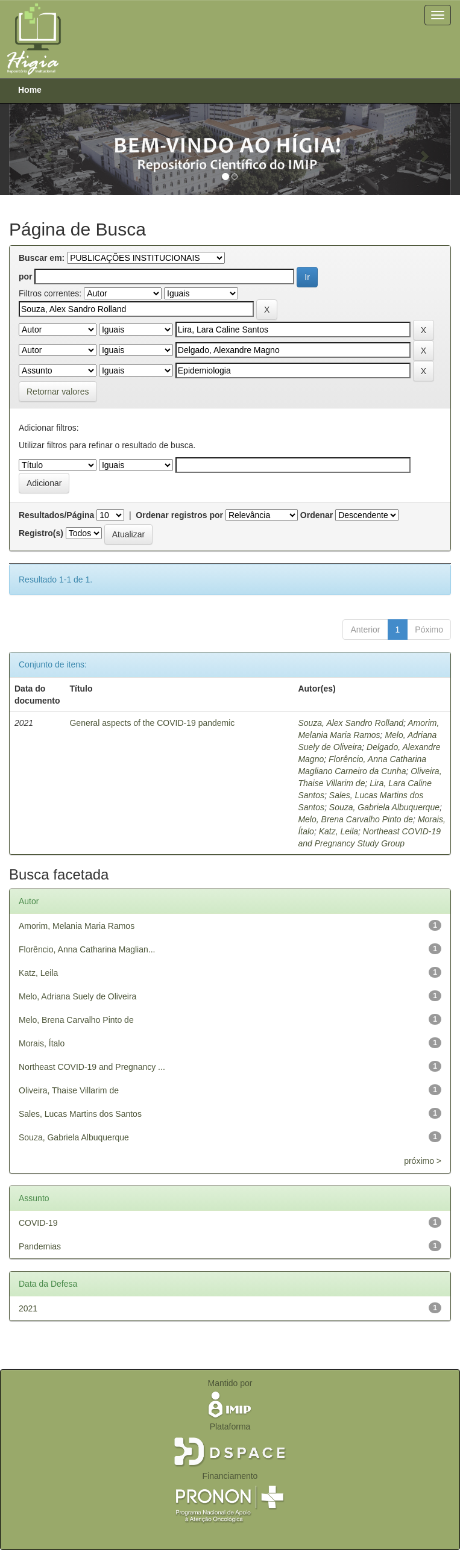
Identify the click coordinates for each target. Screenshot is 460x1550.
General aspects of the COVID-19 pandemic (152, 723)
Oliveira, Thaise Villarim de (69, 1090)
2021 (28, 1308)
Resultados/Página (56, 515)
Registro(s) (41, 533)
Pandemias (40, 1246)
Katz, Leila (338, 831)
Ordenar (316, 515)
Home (30, 90)
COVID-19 (38, 1223)
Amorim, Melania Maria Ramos (76, 926)
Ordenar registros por (179, 515)
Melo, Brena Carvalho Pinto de (355, 819)
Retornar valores (58, 391)
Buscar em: (42, 258)
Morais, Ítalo (42, 1043)
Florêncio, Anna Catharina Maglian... (87, 949)
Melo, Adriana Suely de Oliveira (77, 996)
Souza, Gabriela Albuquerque (384, 807)
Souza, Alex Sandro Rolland (350, 723)
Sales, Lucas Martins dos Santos (80, 1114)
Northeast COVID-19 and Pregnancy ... (92, 1067)
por (26, 276)
